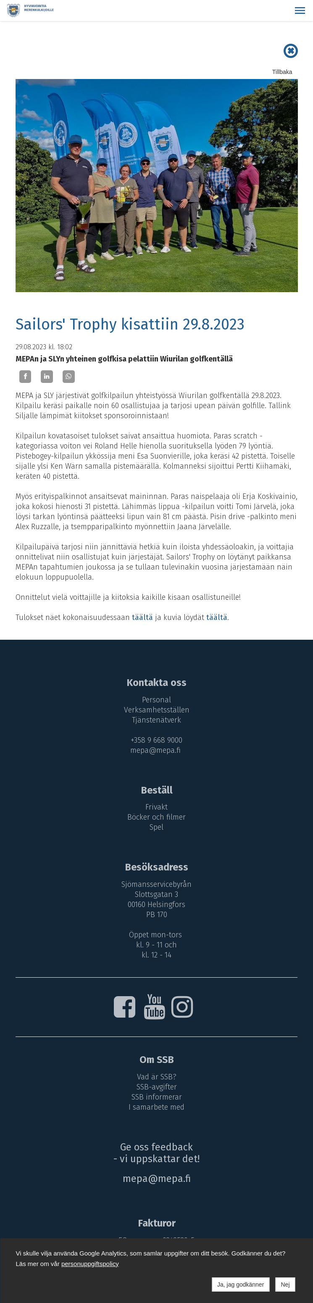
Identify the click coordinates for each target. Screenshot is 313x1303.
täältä (142, 617)
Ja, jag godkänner (240, 1284)
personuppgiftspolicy (90, 1263)
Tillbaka (282, 72)
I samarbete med (156, 1107)
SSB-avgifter (157, 1087)
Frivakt (156, 807)
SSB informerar (157, 1097)
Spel (156, 827)
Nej (285, 1284)
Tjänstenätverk (156, 720)
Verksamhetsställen (156, 710)
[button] (300, 10)
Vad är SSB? (156, 1076)
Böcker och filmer (156, 817)
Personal (156, 699)
